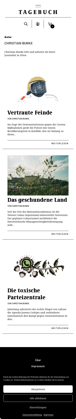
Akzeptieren (38, 389)
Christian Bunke (20, 118)
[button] (50, 24)
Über (38, 360)
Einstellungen (38, 407)
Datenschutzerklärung (32, 414)
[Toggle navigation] (38, 6)
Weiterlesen (60, 143)
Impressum (48, 414)
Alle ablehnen (38, 398)
